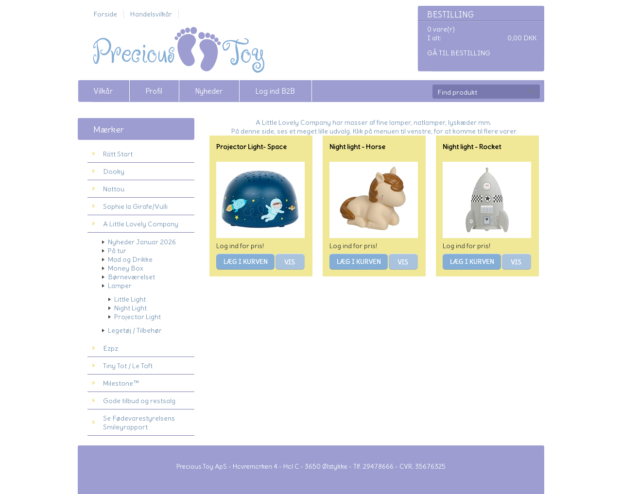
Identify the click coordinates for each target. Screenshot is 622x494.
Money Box (125, 268)
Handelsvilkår (151, 14)
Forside (105, 14)
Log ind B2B (275, 91)
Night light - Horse (357, 146)
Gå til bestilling (458, 53)
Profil (153, 91)
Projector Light (137, 316)
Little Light (130, 299)
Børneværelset (131, 277)
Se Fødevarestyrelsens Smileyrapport (139, 422)
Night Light (130, 308)
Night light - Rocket (472, 146)
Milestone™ (121, 383)
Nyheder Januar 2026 (142, 242)
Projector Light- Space (251, 146)
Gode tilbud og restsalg (139, 400)
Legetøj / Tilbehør (135, 330)
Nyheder (209, 91)
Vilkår (103, 91)
